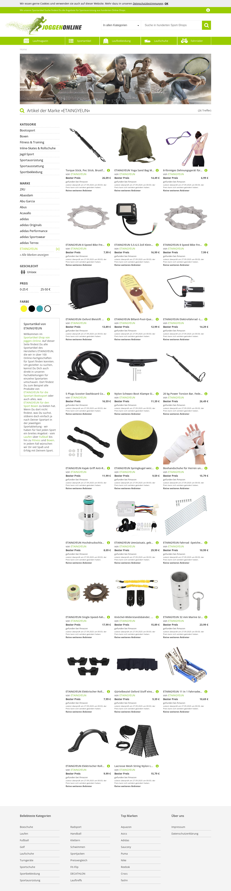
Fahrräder (197, 41)
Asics (124, 833)
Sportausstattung (32, 166)
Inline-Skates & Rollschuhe (38, 148)
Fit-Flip (74, 867)
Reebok (125, 867)
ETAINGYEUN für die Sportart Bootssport (36, 394)
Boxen (24, 136)
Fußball (43, 436)
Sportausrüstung (31, 160)
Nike (123, 860)
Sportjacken (77, 853)
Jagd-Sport (27, 154)
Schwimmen (77, 847)
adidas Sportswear (32, 237)
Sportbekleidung (31, 172)
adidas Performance (33, 231)
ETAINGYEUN (29, 249)
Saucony (126, 847)
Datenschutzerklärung (184, 833)
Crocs (124, 873)
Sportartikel (84, 41)
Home (23, 49)
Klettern (75, 840)
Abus (23, 207)
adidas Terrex (29, 243)
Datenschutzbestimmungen (148, 3)
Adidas (125, 840)
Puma (124, 853)
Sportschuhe (27, 867)
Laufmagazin (40, 41)
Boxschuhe (26, 827)
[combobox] (121, 25)
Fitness (36, 440)
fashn (124, 880)
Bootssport (27, 130)
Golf (22, 847)
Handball (75, 833)
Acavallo (25, 213)
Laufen (28, 436)
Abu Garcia (27, 201)
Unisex (31, 272)
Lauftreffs (76, 880)
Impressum (178, 827)
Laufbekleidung (121, 41)
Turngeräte (26, 860)
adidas (24, 219)
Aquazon (126, 827)
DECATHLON (77, 873)
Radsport (75, 827)
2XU (22, 189)
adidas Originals (31, 225)
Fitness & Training (32, 142)
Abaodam (26, 195)
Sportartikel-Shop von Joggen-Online (37, 339)
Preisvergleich (78, 860)
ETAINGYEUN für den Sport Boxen (36, 404)
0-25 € (24, 289)
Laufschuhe (161, 41)
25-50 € (45, 289)
